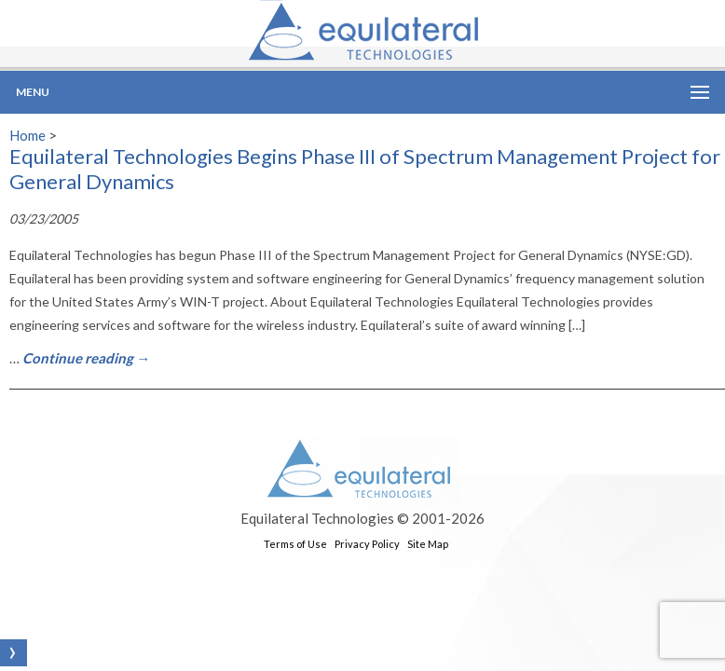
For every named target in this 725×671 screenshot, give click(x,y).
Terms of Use (295, 544)
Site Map (427, 544)
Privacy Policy (367, 544)
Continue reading (86, 357)
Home (27, 135)
